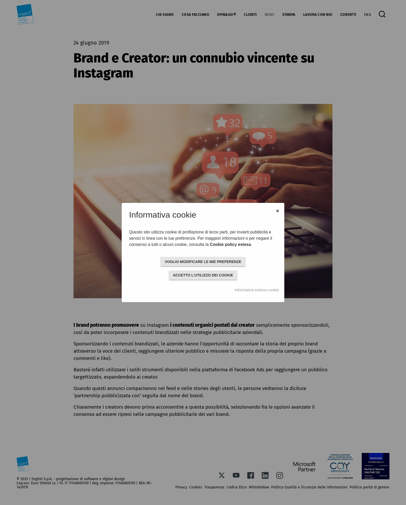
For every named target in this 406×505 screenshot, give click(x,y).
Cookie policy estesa (230, 244)
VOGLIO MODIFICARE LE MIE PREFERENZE (203, 262)
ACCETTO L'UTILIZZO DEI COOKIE (203, 275)
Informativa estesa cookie (256, 290)
